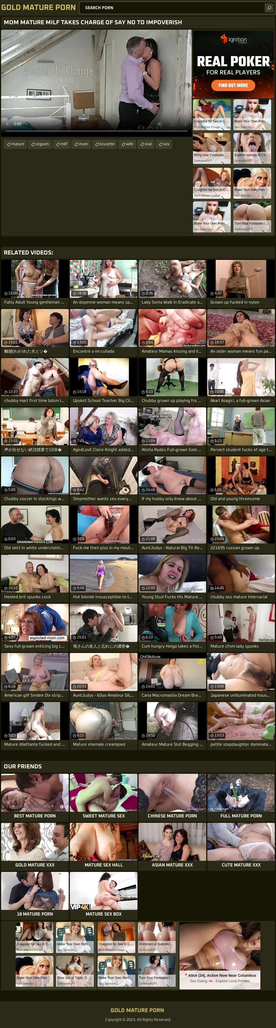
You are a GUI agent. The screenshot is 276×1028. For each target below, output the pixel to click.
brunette (107, 144)
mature (18, 144)
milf (64, 144)
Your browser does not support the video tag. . (96, 83)
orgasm (42, 144)
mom (83, 144)
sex (166, 144)
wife (129, 144)
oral (148, 144)
